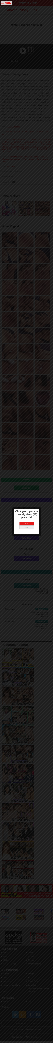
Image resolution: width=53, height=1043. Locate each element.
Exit (26, 505)
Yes (26, 501)
